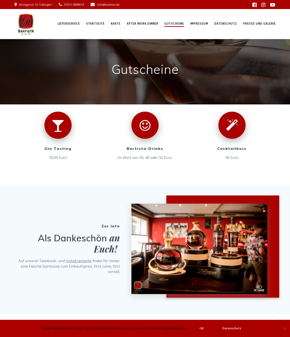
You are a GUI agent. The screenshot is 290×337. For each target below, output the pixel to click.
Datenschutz (225, 23)
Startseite (95, 23)
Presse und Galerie (259, 23)
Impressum (199, 23)
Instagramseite (79, 260)
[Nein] (284, 328)
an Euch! (107, 243)
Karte (116, 23)
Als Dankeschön (73, 238)
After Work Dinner (142, 23)
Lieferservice (69, 23)
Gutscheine (174, 23)
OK (202, 328)
